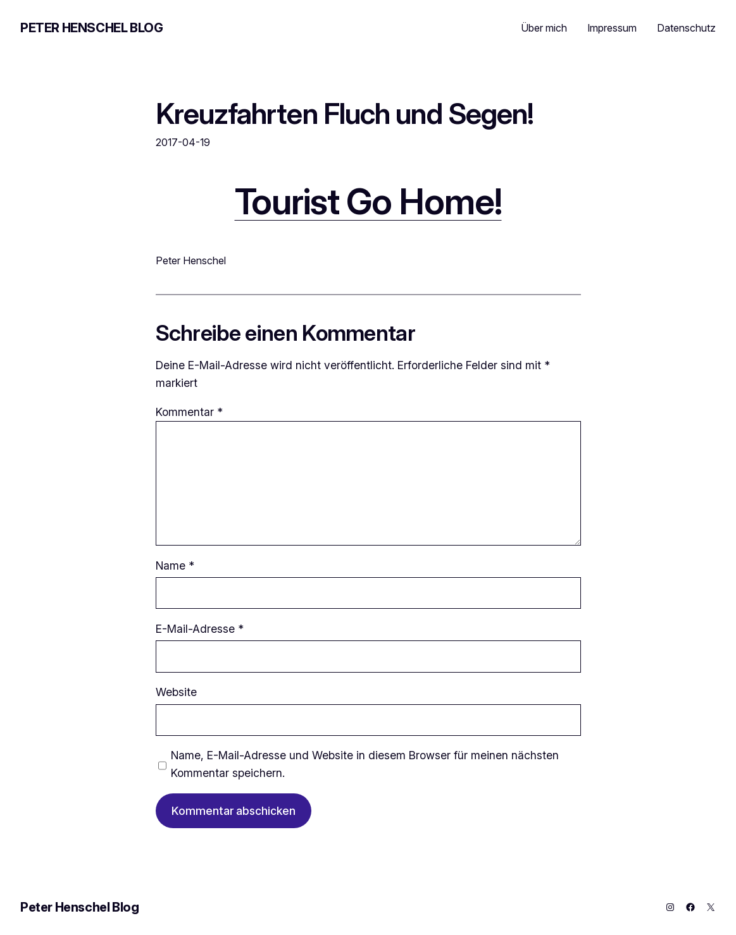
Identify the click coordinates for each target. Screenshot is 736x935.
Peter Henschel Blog (91, 27)
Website (176, 692)
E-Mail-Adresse (200, 628)
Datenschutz (686, 27)
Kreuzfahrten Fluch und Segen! (345, 113)
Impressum (612, 27)
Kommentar (189, 412)
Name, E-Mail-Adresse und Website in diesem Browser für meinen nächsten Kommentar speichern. (365, 764)
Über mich (544, 27)
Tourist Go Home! (368, 201)
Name (175, 565)
